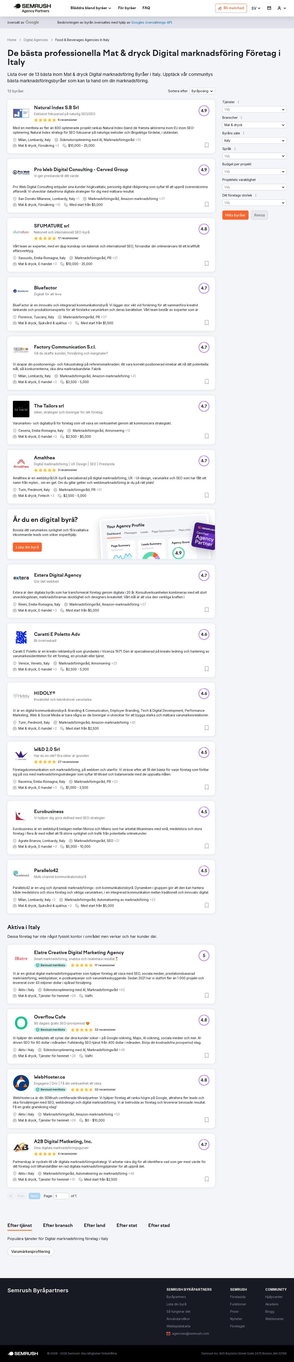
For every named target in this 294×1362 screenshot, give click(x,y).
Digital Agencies (36, 40)
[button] (256, 8)
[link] (127, 8)
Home (11, 40)
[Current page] (61, 1196)
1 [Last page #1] (75, 1196)
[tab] (19, 1225)
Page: (48, 1196)
